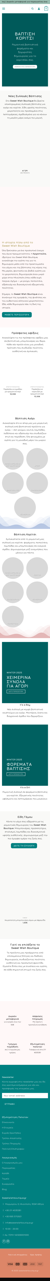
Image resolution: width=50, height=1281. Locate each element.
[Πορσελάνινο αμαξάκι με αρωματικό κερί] (13, 370)
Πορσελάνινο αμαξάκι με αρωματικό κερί (12, 390)
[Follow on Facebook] (4, 1241)
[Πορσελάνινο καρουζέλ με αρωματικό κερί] (37, 370)
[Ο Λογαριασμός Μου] (39, 9)
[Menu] (3, 8)
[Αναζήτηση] (32, 8)
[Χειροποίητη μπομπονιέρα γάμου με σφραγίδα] (25, 885)
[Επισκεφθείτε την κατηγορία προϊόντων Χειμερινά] (25, 507)
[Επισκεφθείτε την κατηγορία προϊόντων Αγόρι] (25, 149)
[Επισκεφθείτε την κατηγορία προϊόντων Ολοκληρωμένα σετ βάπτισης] (13, 459)
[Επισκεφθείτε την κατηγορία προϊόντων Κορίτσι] (37, 568)
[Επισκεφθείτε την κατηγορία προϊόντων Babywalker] (13, 483)
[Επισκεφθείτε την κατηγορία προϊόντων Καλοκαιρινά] (37, 483)
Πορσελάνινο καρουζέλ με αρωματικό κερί (37, 391)
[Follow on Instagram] (8, 1241)
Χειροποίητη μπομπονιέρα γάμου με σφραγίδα (25, 920)
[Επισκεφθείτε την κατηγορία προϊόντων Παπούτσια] (13, 616)
